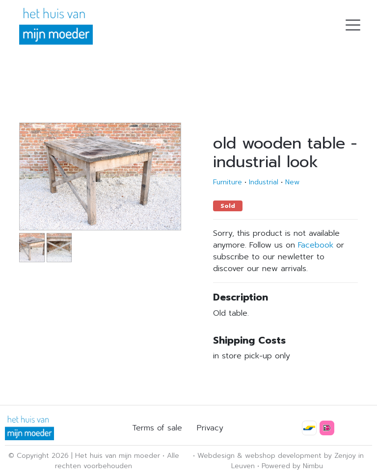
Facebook (315, 245)
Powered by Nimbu (292, 466)
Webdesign (216, 456)
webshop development (283, 456)
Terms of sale (157, 428)
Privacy (210, 428)
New (292, 182)
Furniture (227, 182)
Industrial (263, 182)
